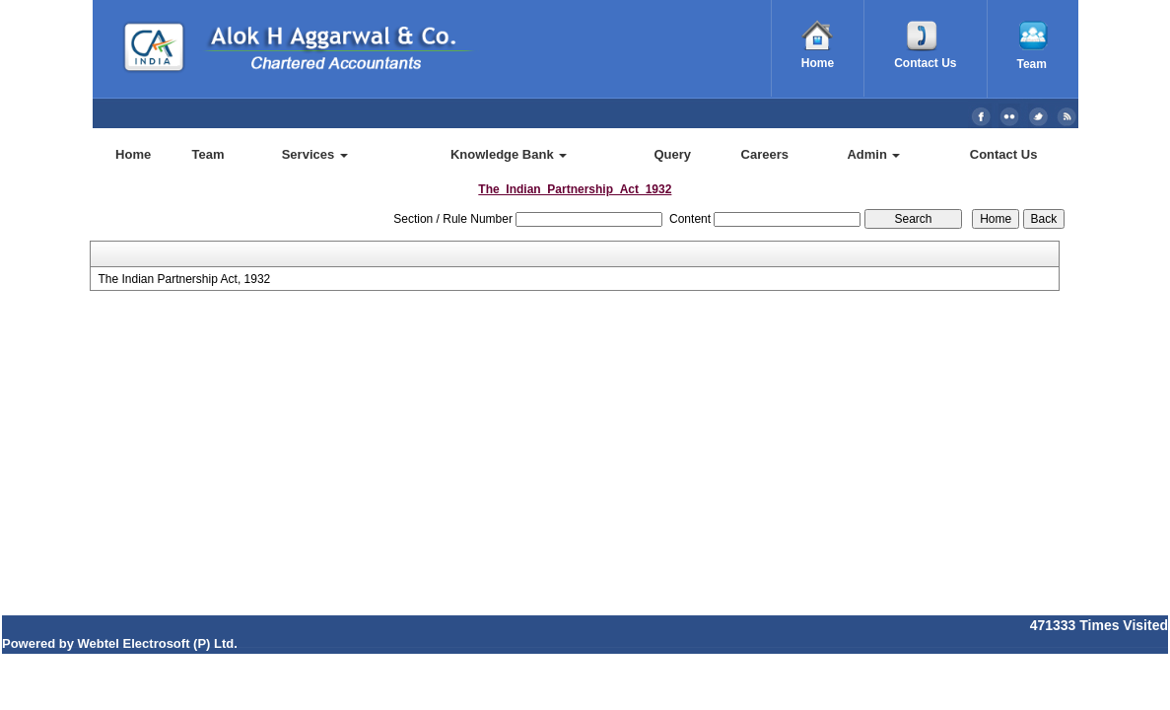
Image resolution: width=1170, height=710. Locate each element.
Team (208, 154)
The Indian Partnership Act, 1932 (184, 279)
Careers (765, 154)
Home (133, 154)
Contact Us (1004, 154)
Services (315, 154)
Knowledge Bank (508, 154)
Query (672, 154)
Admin (873, 154)
